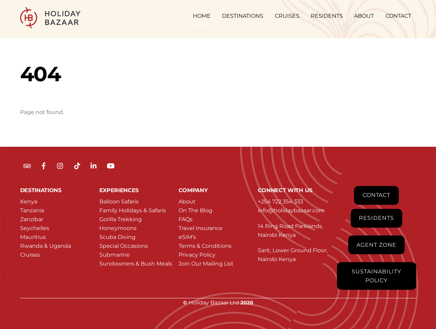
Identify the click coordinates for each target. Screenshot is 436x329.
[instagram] (60, 165)
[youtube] (110, 165)
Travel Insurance (201, 228)
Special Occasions (123, 246)
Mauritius (33, 237)
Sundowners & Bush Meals (135, 263)
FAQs (186, 219)
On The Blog (195, 210)
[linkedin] (94, 165)
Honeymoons (118, 228)
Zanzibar (31, 219)
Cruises (30, 255)
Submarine (114, 255)
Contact (377, 195)
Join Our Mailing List (206, 263)
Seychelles (34, 228)
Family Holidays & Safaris (132, 210)
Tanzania (32, 210)
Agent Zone (376, 245)
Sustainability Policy (376, 276)
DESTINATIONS (242, 16)
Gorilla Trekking (120, 219)
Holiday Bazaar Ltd (213, 302)
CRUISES (287, 16)
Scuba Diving (117, 237)
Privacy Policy (197, 255)
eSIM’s (187, 237)
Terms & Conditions (205, 246)
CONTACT (398, 16)
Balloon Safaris (119, 201)
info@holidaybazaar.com (291, 210)
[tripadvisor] (27, 165)
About (187, 201)
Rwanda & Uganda (45, 246)
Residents (376, 218)
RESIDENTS (327, 16)
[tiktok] (77, 165)
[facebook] (44, 165)
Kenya (28, 201)
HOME (202, 16)
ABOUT (364, 16)
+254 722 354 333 (280, 201)
